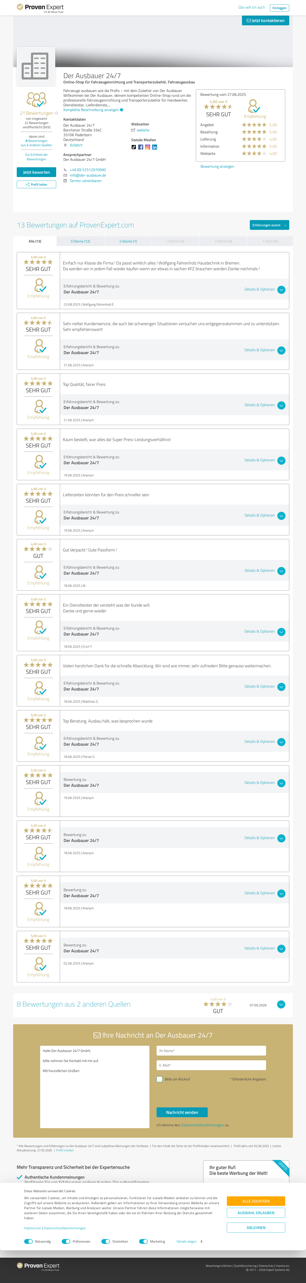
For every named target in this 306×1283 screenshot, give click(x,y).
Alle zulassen (256, 1233)
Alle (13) (35, 241)
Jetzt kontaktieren (265, 20)
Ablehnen (256, 1260)
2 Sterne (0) (223, 241)
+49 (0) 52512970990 (88, 169)
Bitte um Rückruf (177, 1079)
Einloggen (280, 7)
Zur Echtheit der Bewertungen (36, 156)
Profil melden (65, 1150)
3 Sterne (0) (175, 241)
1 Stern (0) (270, 241)
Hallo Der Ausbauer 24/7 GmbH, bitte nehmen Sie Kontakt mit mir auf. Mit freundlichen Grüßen (95, 1087)
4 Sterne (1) (128, 241)
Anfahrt (76, 145)
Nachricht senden (182, 1112)
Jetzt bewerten (36, 172)
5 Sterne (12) (80, 241)
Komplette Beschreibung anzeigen (92, 109)
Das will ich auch (252, 7)
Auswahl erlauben (256, 1245)
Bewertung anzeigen (217, 166)
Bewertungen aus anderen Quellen (36, 142)
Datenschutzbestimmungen (65, 1260)
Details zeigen (187, 1274)
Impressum (32, 1260)
